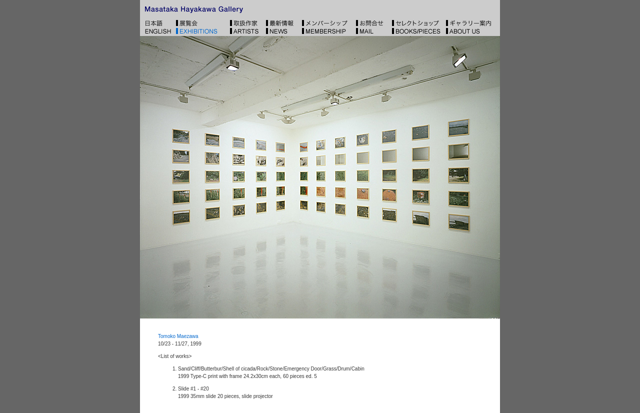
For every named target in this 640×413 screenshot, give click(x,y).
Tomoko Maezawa (178, 336)
